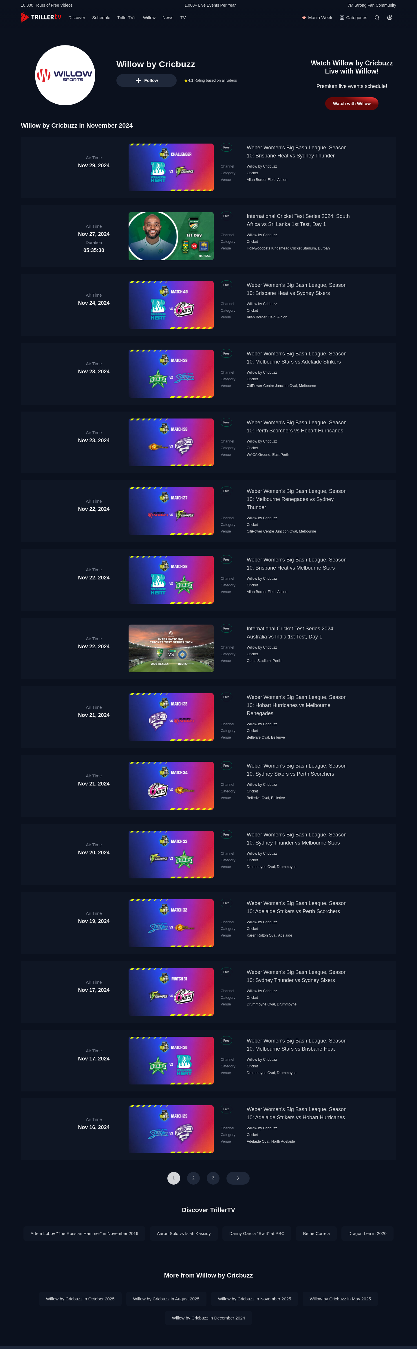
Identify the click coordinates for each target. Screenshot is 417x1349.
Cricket (252, 173)
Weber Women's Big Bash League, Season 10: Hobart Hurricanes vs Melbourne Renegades (297, 705)
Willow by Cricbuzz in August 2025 (166, 1289)
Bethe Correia (316, 1224)
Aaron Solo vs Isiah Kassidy (184, 1224)
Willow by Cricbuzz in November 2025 (254, 1289)
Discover (76, 17)
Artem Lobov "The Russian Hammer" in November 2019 (84, 1224)
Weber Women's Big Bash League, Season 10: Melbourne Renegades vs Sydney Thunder (297, 499)
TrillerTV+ (126, 17)
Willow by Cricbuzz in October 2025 (80, 1289)
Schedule (101, 17)
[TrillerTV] (41, 17)
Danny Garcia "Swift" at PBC (257, 1224)
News (167, 17)
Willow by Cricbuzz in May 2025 (340, 1289)
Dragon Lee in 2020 (367, 1224)
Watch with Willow (352, 103)
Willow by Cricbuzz (262, 166)
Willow (149, 17)
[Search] (377, 17)
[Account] (389, 17)
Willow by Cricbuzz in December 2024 (208, 1308)
